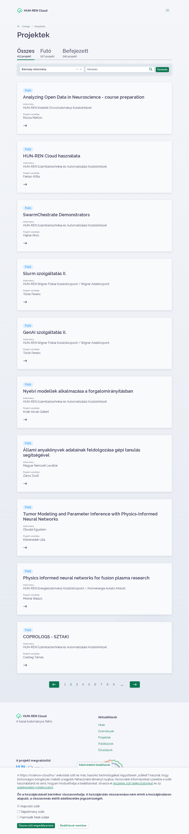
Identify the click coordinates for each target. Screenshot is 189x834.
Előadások (105, 750)
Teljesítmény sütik (32, 812)
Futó (47, 53)
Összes (25, 53)
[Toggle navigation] (167, 10)
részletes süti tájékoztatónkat (133, 783)
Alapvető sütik (30, 806)
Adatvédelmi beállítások (94, 764)
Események (106, 731)
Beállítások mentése (73, 825)
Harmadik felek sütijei (34, 817)
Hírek (101, 725)
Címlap (26, 26)
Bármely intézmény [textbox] (50, 69)
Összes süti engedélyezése (36, 825)
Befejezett (75, 53)
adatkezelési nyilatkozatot (35, 787)
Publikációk (105, 744)
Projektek (104, 737)
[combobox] (52, 69)
